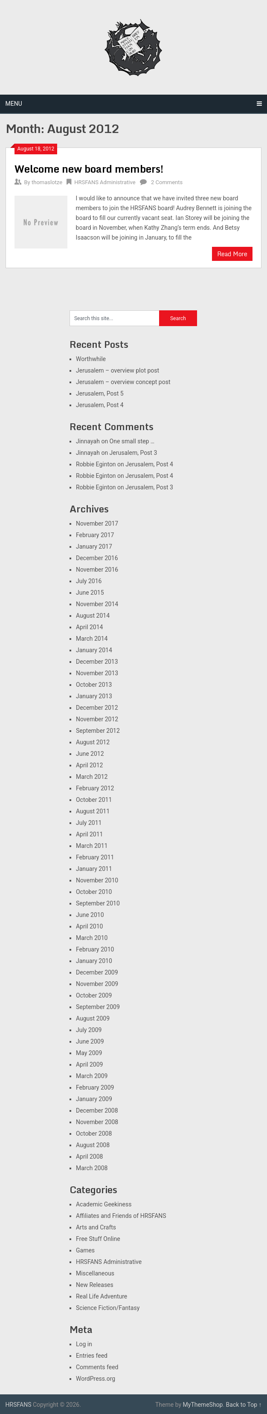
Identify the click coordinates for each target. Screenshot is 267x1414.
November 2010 (97, 880)
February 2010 (95, 949)
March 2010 (91, 937)
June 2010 (90, 914)
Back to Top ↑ (244, 1404)
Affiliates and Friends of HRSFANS (121, 1215)
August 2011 (93, 811)
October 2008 (94, 1133)
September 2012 (98, 730)
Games (85, 1250)
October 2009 (94, 995)
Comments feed (97, 1367)
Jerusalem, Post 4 (100, 405)
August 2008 (93, 1145)
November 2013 (97, 673)
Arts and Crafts (96, 1227)
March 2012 (91, 776)
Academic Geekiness (103, 1204)
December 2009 (97, 972)
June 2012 (90, 753)
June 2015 (90, 592)
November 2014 (97, 604)
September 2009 (98, 1006)
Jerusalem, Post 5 (100, 393)
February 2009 (95, 1087)
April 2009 (89, 1064)
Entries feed (91, 1355)
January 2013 (94, 696)
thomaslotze (47, 182)
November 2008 (97, 1122)
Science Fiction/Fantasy (107, 1307)
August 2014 (93, 615)
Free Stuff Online (98, 1238)
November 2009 (97, 983)
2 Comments (167, 182)
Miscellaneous (95, 1273)
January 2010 (94, 960)
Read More (232, 254)
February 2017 (95, 535)
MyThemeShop (203, 1404)
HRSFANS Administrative (104, 182)
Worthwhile (91, 359)
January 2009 (94, 1099)
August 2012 (93, 742)
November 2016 (97, 569)
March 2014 (91, 638)
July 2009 (89, 1030)
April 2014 (89, 627)
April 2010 (89, 926)
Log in (84, 1344)
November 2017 (97, 523)
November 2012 (97, 719)
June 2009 (90, 1041)
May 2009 (89, 1053)
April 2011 (89, 834)
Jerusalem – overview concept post (123, 382)
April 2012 (89, 765)
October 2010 (94, 891)
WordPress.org (95, 1378)
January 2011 (94, 868)
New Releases (94, 1284)
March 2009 (91, 1076)
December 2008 (97, 1110)
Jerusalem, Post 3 (133, 452)
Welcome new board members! (89, 168)
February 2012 (95, 788)
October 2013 (94, 684)
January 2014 (94, 650)
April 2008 (89, 1156)
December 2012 (97, 707)
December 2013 (97, 661)
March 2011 (91, 845)
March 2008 (91, 1168)
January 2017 (94, 546)
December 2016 (97, 558)
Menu (14, 103)
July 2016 (89, 581)
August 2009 (93, 1018)
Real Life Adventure (101, 1296)
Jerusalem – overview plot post (117, 370)
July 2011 (89, 822)
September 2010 (98, 903)
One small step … (132, 441)
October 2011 (94, 799)
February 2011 (95, 857)
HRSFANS (19, 1404)
